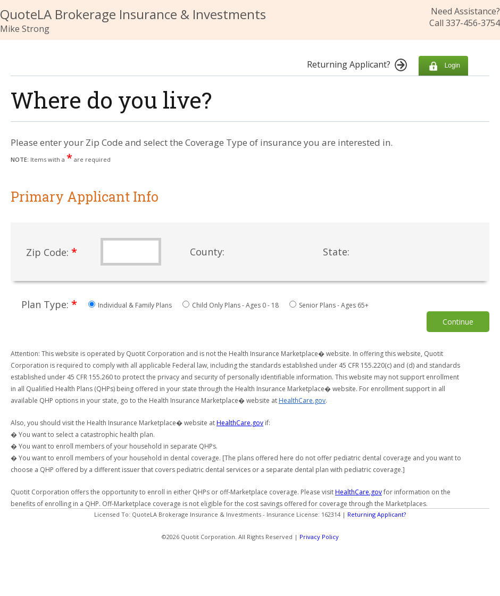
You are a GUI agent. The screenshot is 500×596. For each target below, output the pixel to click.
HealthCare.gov (302, 400)
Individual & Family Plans (130, 305)
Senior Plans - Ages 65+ (329, 305)
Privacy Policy (319, 537)
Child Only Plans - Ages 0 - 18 (231, 305)
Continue (458, 322)
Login (443, 65)
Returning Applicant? (376, 514)
